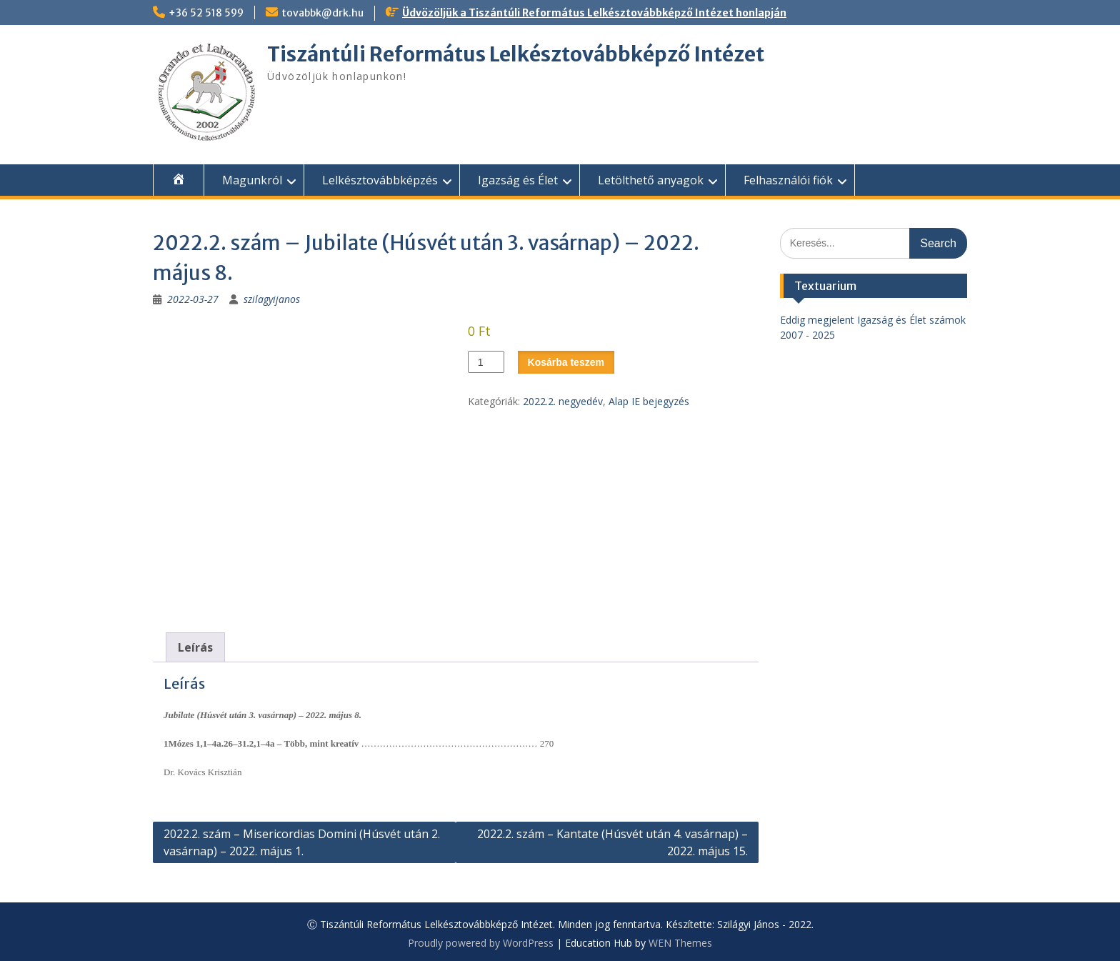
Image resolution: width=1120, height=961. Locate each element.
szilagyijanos (272, 299)
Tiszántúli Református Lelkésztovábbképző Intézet (515, 54)
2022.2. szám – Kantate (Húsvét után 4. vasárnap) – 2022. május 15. (612, 842)
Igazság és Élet (518, 180)
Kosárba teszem (566, 362)
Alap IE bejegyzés (649, 401)
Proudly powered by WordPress (481, 943)
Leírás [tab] (195, 647)
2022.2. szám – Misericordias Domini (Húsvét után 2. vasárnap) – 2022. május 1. (302, 842)
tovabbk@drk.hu (322, 12)
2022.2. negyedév (563, 401)
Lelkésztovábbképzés (380, 180)
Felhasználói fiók (788, 180)
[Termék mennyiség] (486, 362)
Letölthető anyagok (651, 180)
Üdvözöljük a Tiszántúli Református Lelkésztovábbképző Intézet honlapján (594, 12)
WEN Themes (680, 943)
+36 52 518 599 (206, 12)
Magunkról (252, 180)
